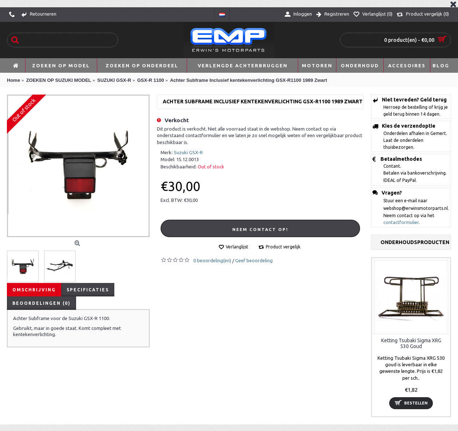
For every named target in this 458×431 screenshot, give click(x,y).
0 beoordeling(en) (212, 260)
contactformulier (401, 222)
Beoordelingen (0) (41, 303)
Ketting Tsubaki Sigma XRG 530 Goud (411, 343)
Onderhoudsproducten (414, 242)
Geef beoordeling (254, 260)
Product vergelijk (283, 246)
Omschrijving (34, 289)
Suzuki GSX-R (188, 152)
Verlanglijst (237, 246)
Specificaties (88, 289)
